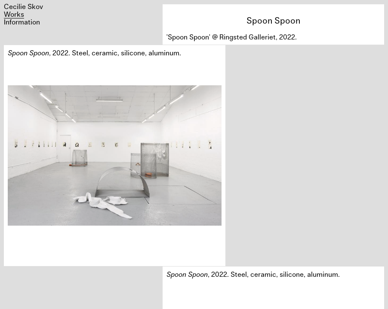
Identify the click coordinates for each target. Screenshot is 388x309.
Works (14, 14)
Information (22, 22)
